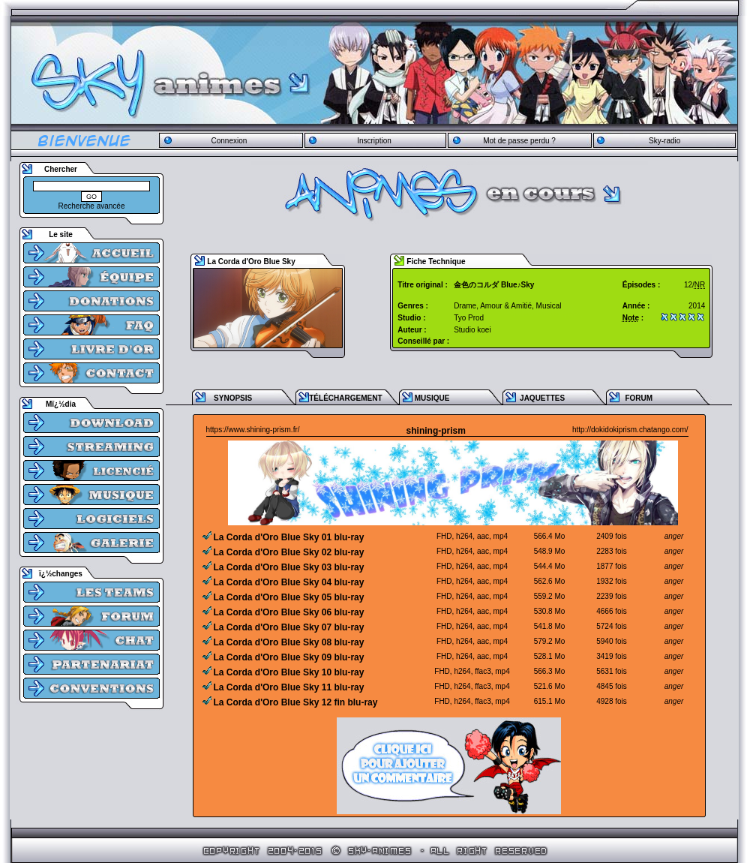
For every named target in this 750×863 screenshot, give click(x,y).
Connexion (229, 141)
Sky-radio (664, 141)
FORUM (638, 398)
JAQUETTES (542, 398)
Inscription (374, 141)
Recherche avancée (91, 206)
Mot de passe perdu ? (519, 141)
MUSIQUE (432, 398)
